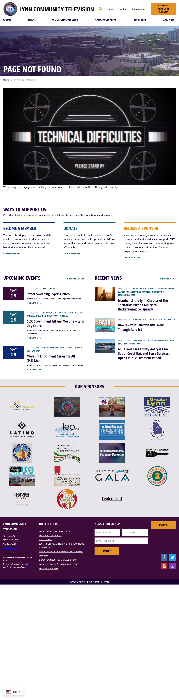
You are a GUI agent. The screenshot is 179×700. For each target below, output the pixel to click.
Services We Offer (105, 20)
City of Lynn (48, 289)
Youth (171, 320)
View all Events (75, 279)
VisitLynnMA (33, 351)
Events (142, 320)
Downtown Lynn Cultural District (58, 560)
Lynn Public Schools (50, 535)
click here (30, 567)
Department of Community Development (61, 551)
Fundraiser (153, 320)
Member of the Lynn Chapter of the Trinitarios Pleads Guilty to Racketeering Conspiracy (143, 305)
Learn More (11, 253)
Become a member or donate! (163, 8)
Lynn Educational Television (54, 531)
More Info (34, 303)
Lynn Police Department (146, 289)
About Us (168, 20)
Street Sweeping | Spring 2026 (48, 294)
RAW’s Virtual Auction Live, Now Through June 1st (141, 327)
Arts (135, 320)
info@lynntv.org (10, 547)
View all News (168, 279)
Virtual (64, 316)
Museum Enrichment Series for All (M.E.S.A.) (51, 358)
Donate (163, 525)
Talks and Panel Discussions (43, 316)
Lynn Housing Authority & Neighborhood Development (61, 545)
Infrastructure (142, 340)
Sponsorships (139, 9)
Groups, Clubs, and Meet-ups (57, 313)
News (31, 20)
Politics (79, 313)
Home (6, 80)
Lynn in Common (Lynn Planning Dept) (59, 564)
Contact (123, 9)
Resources (139, 20)
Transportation (131, 344)
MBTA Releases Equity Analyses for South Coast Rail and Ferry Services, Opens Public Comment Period (144, 353)
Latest (110, 9)
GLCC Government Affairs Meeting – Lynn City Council (55, 323)
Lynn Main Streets (48, 568)
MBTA (154, 340)
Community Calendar (65, 20)
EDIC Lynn (44, 556)
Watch (7, 20)
